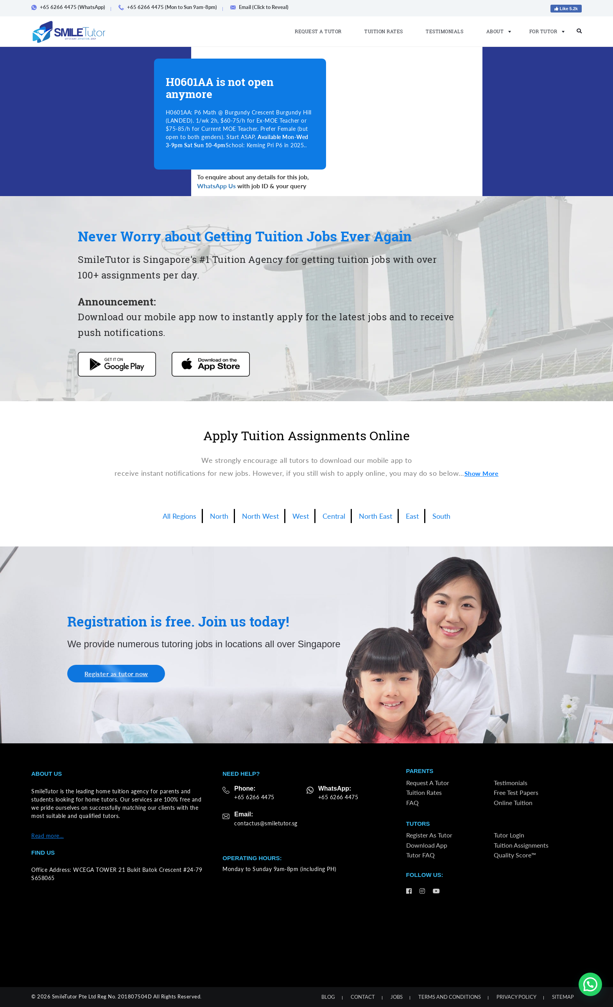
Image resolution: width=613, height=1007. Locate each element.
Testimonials (444, 31)
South (441, 516)
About (496, 31)
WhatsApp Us (216, 185)
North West (260, 516)
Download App (426, 846)
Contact (363, 997)
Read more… (47, 835)
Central (334, 516)
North (219, 516)
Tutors (418, 824)
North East (375, 516)
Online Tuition (513, 803)
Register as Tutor (429, 836)
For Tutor (544, 31)
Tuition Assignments (521, 846)
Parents (420, 771)
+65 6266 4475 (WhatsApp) (71, 7)
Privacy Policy (516, 997)
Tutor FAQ (420, 856)
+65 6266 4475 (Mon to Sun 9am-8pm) (170, 7)
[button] (590, 984)
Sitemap (563, 997)
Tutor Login (509, 836)
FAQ (412, 803)
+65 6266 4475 (254, 797)
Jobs (397, 997)
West (300, 516)
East (412, 516)
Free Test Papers (516, 793)
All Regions (179, 516)
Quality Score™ (515, 856)
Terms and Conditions (449, 997)
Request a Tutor (318, 31)
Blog (328, 997)
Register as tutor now (117, 673)
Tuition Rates (383, 31)
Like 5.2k (566, 8)
